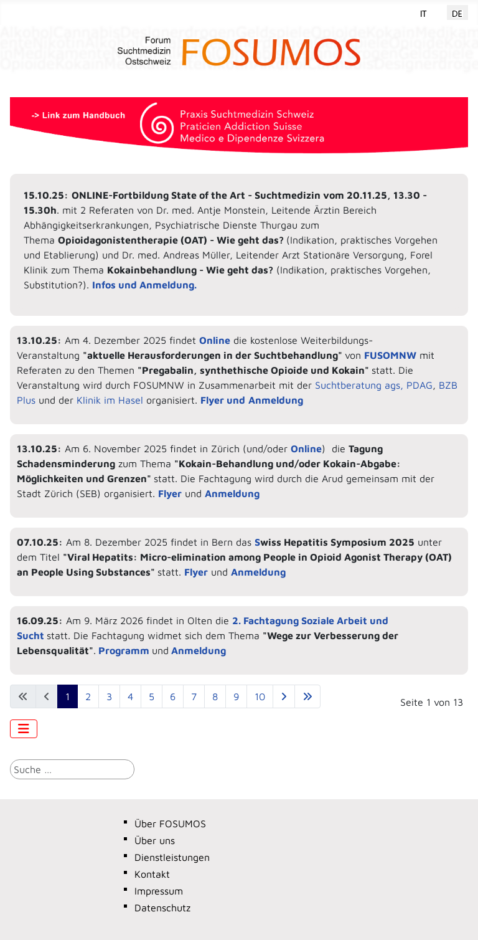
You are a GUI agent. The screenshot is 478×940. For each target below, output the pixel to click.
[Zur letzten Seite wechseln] (307, 696)
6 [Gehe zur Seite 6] (173, 696)
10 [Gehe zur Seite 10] (260, 696)
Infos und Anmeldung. (144, 284)
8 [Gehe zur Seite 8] (215, 696)
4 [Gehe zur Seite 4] (130, 696)
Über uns (154, 840)
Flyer (170, 493)
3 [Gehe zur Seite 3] (109, 696)
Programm (123, 650)
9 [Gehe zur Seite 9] (236, 696)
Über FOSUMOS (170, 823)
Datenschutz (162, 907)
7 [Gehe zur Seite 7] (194, 696)
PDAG (419, 385)
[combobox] (72, 769)
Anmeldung (232, 493)
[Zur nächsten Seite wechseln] (284, 696)
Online (306, 448)
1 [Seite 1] (67, 696)
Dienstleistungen (172, 857)
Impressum (158, 890)
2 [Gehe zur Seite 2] (88, 696)
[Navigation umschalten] (23, 728)
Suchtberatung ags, (359, 385)
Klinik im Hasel (111, 400)
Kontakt (152, 874)
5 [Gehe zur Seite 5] (151, 696)
